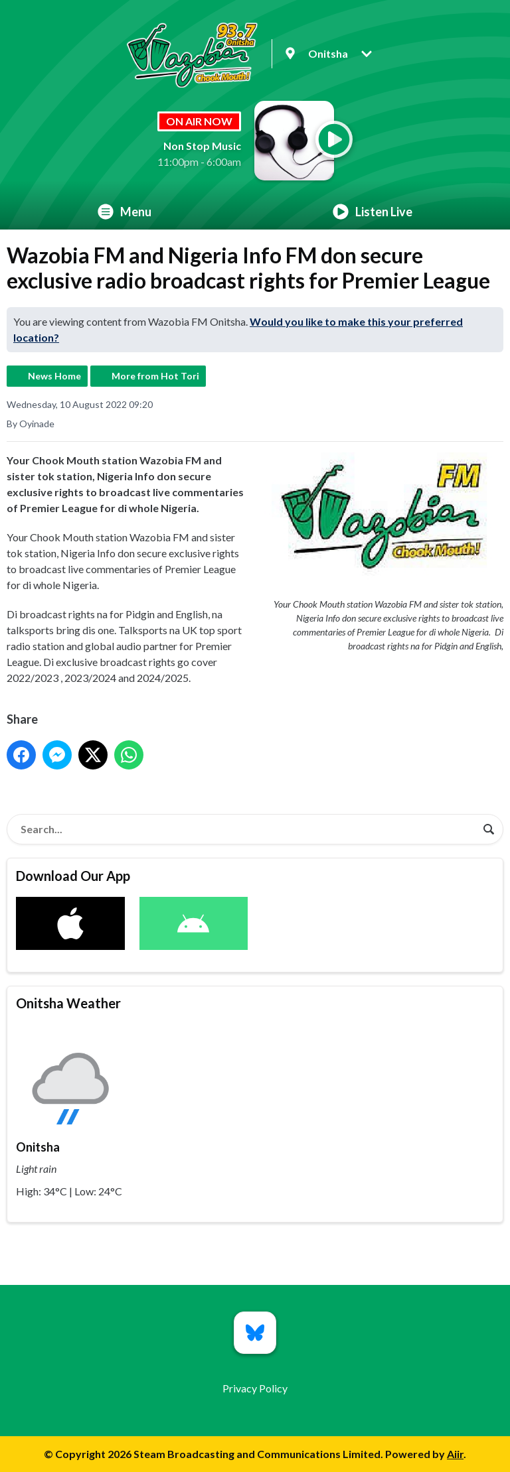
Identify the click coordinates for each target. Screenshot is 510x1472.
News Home (54, 375)
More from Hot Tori (155, 375)
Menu (124, 212)
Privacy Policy (255, 1388)
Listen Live (372, 212)
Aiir (455, 1453)
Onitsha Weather (68, 1003)
